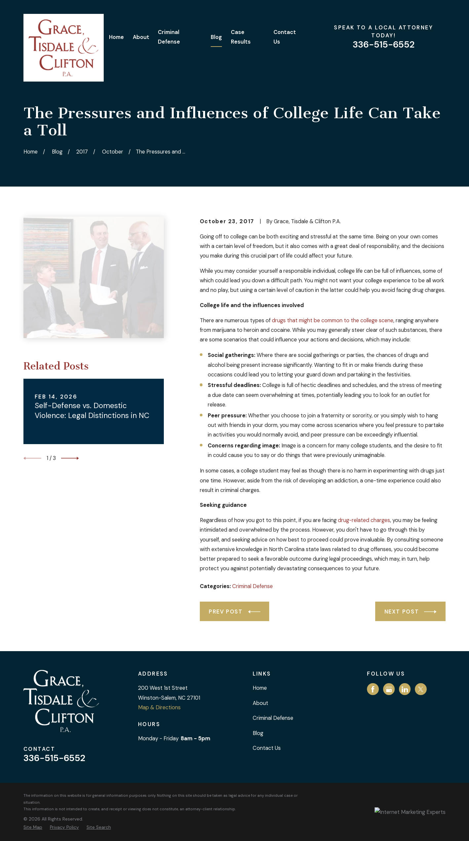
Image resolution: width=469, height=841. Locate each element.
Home (260, 687)
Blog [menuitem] (216, 37)
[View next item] (70, 458)
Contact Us (267, 748)
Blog (258, 733)
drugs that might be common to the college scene (332, 320)
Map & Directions (159, 707)
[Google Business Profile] (389, 689)
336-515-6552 (384, 44)
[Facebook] (373, 689)
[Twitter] (420, 689)
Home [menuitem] (116, 37)
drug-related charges (364, 520)
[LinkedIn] (405, 689)
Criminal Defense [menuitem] (169, 37)
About (260, 703)
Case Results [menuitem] (241, 37)
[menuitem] (32, 827)
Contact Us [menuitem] (284, 37)
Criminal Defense (252, 586)
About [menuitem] (141, 37)
